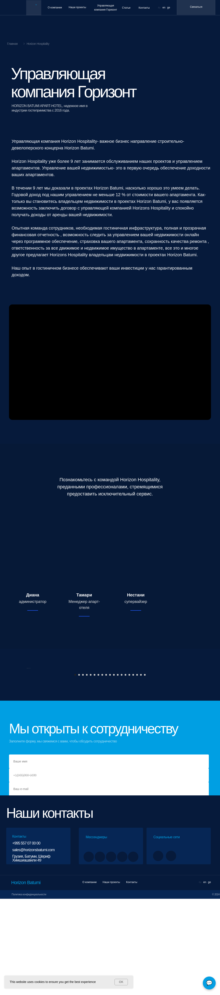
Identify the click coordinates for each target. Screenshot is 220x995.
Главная (12, 43)
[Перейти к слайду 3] (83, 771)
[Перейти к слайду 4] (87, 771)
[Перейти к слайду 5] (91, 771)
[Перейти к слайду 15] (129, 771)
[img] (34, 8)
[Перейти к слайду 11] (114, 771)
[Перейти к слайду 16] (133, 771)
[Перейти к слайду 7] (98, 771)
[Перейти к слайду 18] (141, 771)
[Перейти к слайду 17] (137, 771)
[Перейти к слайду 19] (145, 771)
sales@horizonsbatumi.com (33, 946)
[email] (109, 885)
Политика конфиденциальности (29, 990)
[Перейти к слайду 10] (110, 771)
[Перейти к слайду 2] (79, 771)
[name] (109, 858)
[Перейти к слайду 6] (94, 771)
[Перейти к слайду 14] (125, 771)
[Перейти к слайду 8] (102, 771)
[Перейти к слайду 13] (121, 771)
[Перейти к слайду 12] (118, 771)
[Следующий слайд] (193, 716)
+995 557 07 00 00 (26, 939)
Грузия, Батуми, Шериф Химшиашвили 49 (31, 954)
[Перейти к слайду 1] (75, 771)
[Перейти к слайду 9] (106, 771)
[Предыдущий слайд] (26, 716)
